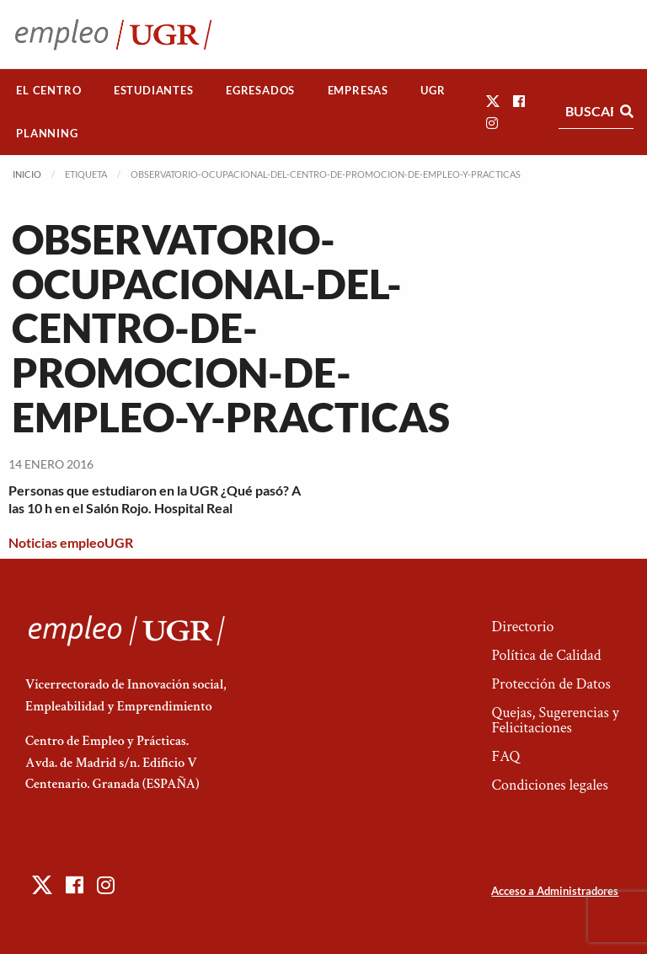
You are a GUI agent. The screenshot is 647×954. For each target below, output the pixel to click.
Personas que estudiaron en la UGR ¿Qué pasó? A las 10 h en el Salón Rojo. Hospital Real (154, 499)
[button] (492, 100)
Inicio (27, 174)
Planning (47, 133)
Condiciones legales (549, 785)
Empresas (358, 90)
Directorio (522, 626)
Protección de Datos (550, 684)
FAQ (505, 756)
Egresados (260, 90)
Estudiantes (154, 90)
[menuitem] (49, 90)
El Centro (48, 90)
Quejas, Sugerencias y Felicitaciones (554, 720)
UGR (432, 90)
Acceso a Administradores (554, 891)
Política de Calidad (546, 655)
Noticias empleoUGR (70, 542)
